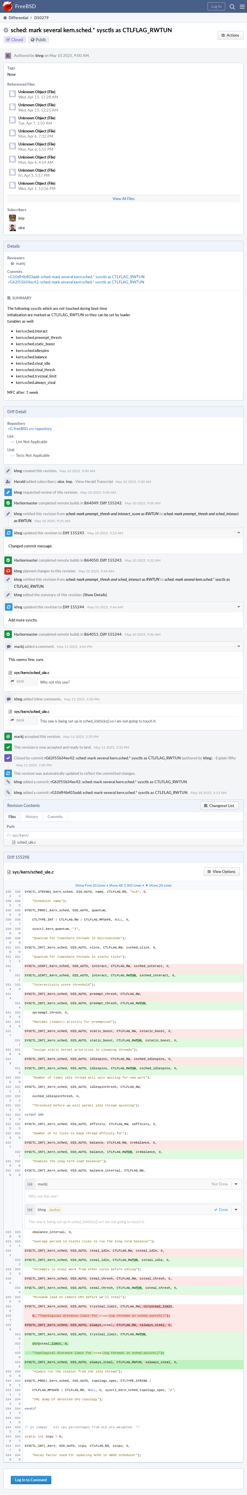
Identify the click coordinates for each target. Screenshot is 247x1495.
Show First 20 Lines (90, 885)
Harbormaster (26, 503)
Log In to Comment (31, 1480)
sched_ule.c (26, 842)
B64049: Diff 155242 (103, 503)
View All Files (124, 198)
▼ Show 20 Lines (158, 885)
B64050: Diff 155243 (103, 560)
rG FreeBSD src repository (30, 428)
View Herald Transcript (94, 481)
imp (21, 218)
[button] (242, 6)
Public (41, 39)
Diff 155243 (73, 533)
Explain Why (226, 758)
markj (20, 263)
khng (39, 55)
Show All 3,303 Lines (125, 885)
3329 (17, 681)
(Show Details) (95, 594)
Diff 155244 (73, 607)
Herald (19, 481)
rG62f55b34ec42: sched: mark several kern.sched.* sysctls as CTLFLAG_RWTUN (76, 282)
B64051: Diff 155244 (103, 634)
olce (21, 227)
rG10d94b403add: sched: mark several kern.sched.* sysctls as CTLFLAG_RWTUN (76, 276)
